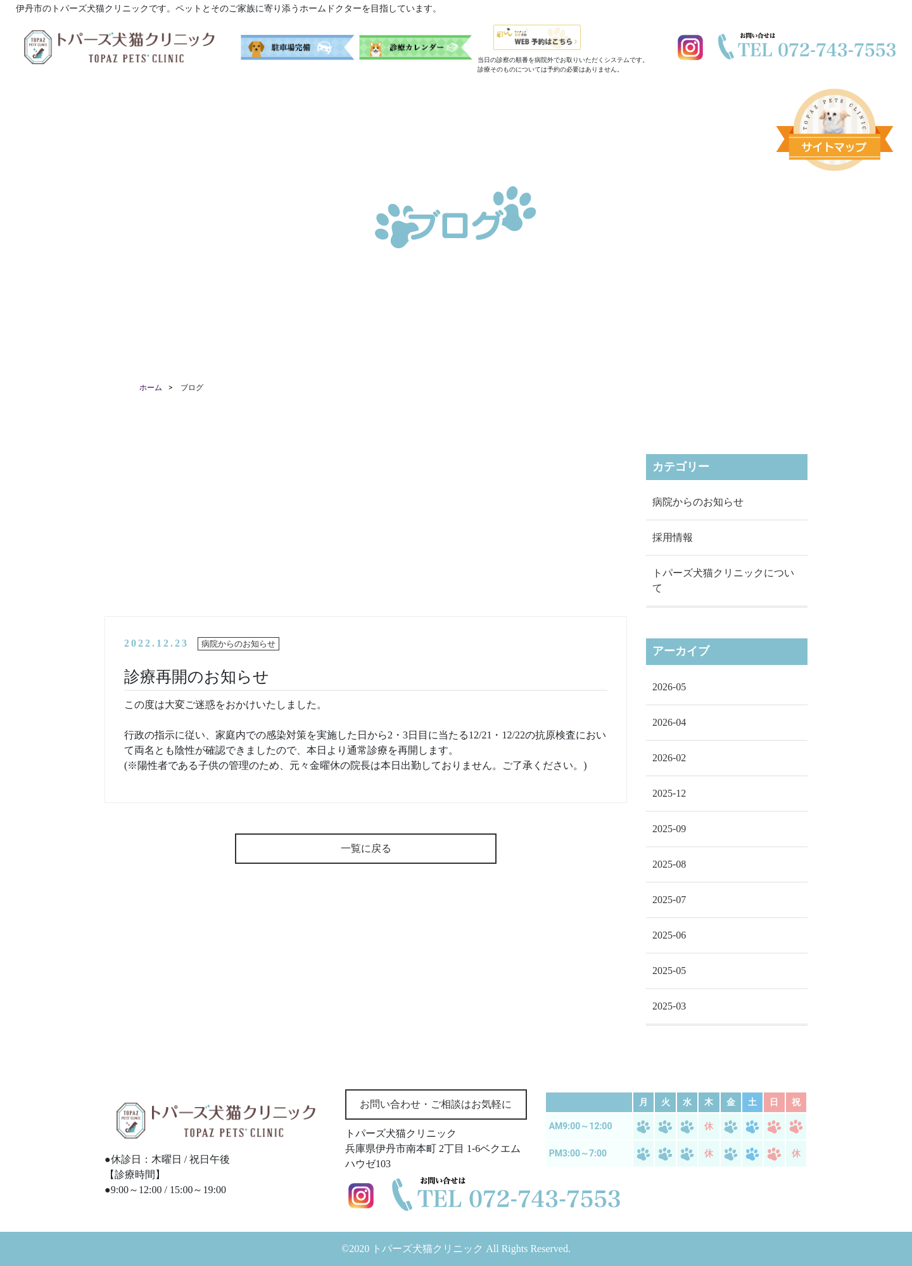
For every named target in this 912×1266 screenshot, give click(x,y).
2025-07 (669, 899)
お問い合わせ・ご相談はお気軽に (436, 1104)
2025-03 (669, 1006)
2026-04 (669, 722)
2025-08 (669, 864)
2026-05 (669, 686)
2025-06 (669, 935)
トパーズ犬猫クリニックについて (723, 580)
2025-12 (669, 793)
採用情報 (672, 537)
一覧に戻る (366, 848)
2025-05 (669, 970)
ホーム (150, 387)
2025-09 (669, 828)
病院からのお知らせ (698, 502)
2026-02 (669, 757)
